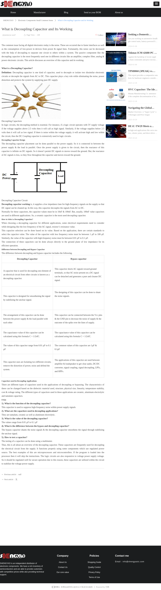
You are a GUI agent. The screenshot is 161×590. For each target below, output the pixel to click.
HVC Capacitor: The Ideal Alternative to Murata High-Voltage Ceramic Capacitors (142, 89)
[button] (156, 4)
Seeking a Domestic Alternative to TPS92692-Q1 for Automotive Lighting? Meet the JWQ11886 (141, 34)
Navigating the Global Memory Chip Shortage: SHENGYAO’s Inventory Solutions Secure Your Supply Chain (141, 108)
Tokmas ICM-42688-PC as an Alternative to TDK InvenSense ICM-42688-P (142, 53)
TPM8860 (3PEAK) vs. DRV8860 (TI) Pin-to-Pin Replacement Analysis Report (141, 71)
